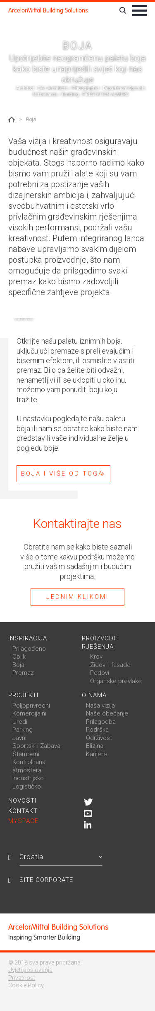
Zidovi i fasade (110, 665)
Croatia (60, 857)
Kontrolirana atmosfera (28, 766)
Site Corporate (46, 880)
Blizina (94, 746)
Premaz (23, 672)
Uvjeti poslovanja (30, 970)
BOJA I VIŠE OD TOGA (62, 473)
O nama (94, 695)
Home (11, 119)
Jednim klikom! (77, 597)
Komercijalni (29, 713)
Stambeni (25, 754)
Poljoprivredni (31, 705)
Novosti (22, 800)
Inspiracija (27, 638)
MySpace (23, 821)
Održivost (99, 738)
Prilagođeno (29, 648)
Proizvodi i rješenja (100, 642)
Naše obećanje (107, 713)
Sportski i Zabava (36, 746)
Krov (96, 656)
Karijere (96, 754)
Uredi (19, 721)
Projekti (23, 695)
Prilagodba (101, 721)
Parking (22, 729)
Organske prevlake (116, 681)
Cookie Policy (26, 985)
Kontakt (23, 811)
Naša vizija (100, 705)
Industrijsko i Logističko (29, 782)
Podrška (97, 729)
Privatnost (21, 977)
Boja (18, 665)
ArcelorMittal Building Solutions (48, 10)
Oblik (19, 656)
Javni (19, 738)
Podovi (99, 672)
